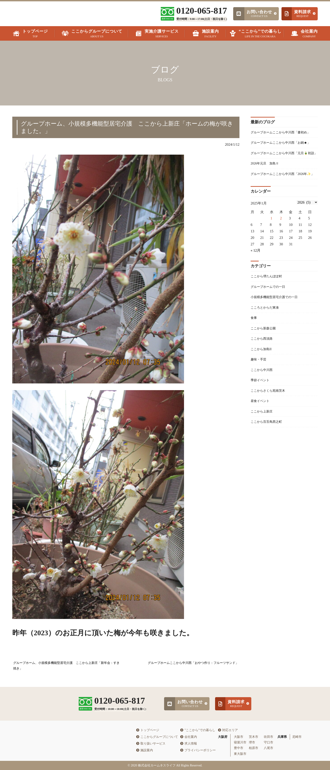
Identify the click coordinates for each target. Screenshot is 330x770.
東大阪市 (240, 753)
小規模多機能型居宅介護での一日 (277, 328)
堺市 (252, 742)
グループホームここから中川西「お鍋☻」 (281, 153)
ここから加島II (263, 384)
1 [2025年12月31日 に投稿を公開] (271, 248)
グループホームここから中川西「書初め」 (281, 136)
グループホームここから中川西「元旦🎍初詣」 (283, 171)
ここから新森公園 (265, 362)
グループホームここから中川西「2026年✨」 (283, 200)
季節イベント (261, 417)
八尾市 (268, 748)
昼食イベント (261, 440)
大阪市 (238, 736)
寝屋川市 (240, 742)
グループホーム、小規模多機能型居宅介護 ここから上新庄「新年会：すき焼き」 (66, 665)
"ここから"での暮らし (197, 730)
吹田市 (268, 736)
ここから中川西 (263, 406)
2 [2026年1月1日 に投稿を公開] (281, 248)
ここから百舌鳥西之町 (268, 462)
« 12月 (255, 280)
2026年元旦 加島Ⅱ (267, 185)
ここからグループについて (157, 736)
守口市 (268, 742)
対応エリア (228, 730)
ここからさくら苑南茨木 (270, 428)
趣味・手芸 (260, 395)
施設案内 (144, 750)
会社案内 (188, 736)
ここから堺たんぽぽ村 (268, 306)
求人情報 (188, 743)
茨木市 (253, 736)
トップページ (147, 730)
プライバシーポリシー (198, 750)
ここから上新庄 (263, 451)
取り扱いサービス (150, 743)
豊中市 (238, 748)
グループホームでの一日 (270, 317)
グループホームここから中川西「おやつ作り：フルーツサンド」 (193, 663)
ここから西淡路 (263, 373)
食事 (254, 351)
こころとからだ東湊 (267, 339)
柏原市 (253, 748)
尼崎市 (297, 736)
